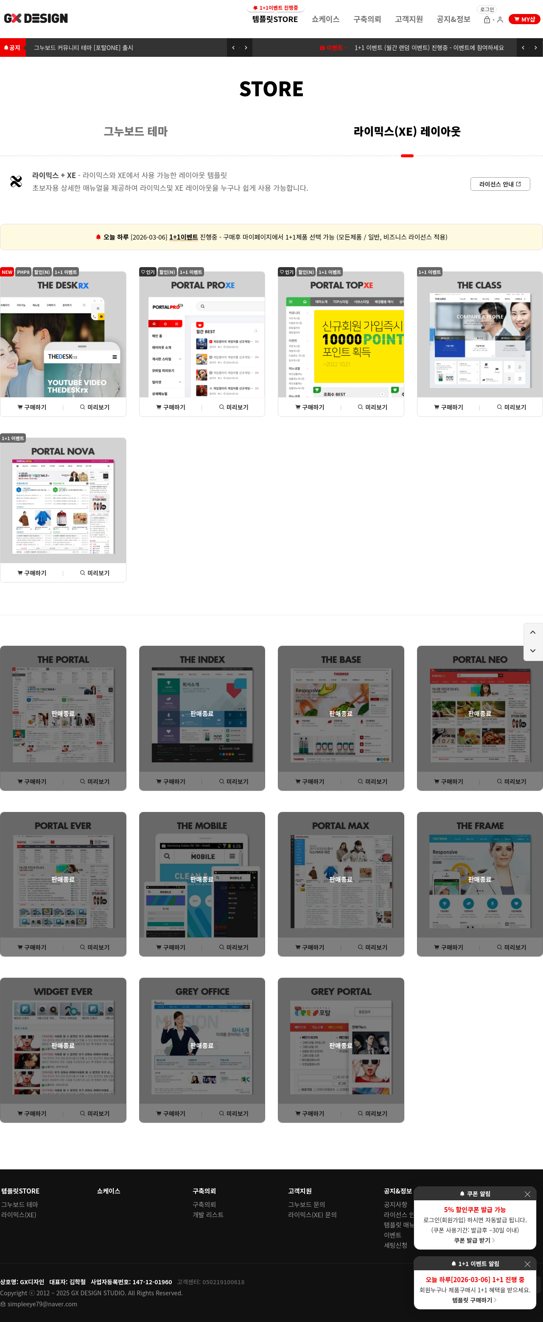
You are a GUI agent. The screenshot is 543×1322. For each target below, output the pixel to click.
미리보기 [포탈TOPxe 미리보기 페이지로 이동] (372, 407)
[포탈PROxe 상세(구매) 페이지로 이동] (202, 344)
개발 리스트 (208, 1214)
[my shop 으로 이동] (524, 19)
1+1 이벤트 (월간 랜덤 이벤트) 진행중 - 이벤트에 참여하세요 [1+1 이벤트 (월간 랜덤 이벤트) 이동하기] (429, 47)
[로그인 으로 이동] (487, 20)
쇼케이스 (326, 18)
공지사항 (395, 1204)
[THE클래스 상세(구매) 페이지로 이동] (480, 344)
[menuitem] (275, 18)
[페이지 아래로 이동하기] (533, 651)
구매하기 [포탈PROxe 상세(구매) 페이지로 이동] (170, 407)
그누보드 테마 (136, 131)
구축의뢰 (367, 18)
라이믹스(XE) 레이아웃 (407, 131)
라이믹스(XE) (18, 1214)
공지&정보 (453, 18)
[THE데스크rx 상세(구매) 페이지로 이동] (63, 344)
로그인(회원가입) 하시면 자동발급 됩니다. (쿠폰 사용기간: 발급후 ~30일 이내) (475, 1224)
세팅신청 (395, 1245)
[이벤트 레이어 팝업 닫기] (527, 1194)
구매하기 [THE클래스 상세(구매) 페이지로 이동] (448, 407)
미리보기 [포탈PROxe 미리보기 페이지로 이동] (234, 407)
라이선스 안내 (402, 1214)
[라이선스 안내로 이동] (500, 184)
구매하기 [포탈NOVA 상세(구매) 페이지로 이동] (32, 573)
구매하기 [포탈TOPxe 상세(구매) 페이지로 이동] (310, 407)
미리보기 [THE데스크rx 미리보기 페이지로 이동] (94, 407)
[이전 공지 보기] (233, 47)
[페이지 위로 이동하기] (533, 632)
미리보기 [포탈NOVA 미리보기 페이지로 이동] (94, 573)
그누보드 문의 (306, 1204)
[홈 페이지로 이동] (36, 19)
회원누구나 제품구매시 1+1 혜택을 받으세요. (475, 1289)
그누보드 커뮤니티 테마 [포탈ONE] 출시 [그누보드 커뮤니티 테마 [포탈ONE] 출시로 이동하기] (83, 47)
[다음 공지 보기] (246, 47)
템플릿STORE (275, 16)
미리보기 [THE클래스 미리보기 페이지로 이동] (511, 407)
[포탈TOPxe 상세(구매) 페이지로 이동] (341, 344)
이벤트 (392, 1234)
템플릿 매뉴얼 (402, 1224)
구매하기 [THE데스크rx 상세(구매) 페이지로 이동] (32, 407)
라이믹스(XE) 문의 (312, 1214)
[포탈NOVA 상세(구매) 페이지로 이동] (63, 510)
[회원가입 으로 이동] (500, 20)
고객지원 (409, 18)
